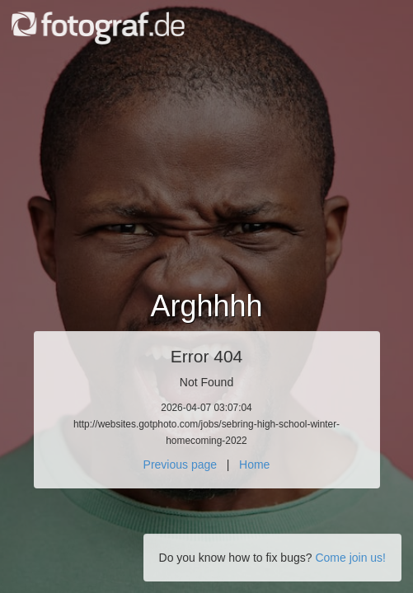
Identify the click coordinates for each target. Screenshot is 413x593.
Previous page (180, 464)
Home (254, 464)
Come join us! (350, 557)
